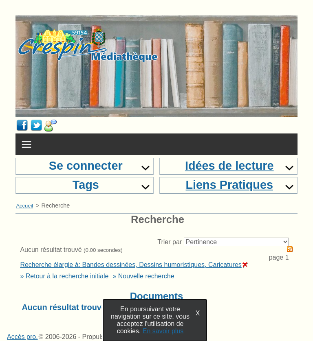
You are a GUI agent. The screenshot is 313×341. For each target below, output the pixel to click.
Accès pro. (22, 336)
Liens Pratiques (229, 184)
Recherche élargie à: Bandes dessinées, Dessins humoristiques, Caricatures (133, 264)
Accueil (24, 206)
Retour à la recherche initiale (67, 276)
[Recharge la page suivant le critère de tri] (236, 242)
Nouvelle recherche (146, 276)
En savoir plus (163, 331)
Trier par (169, 241)
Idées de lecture (229, 165)
